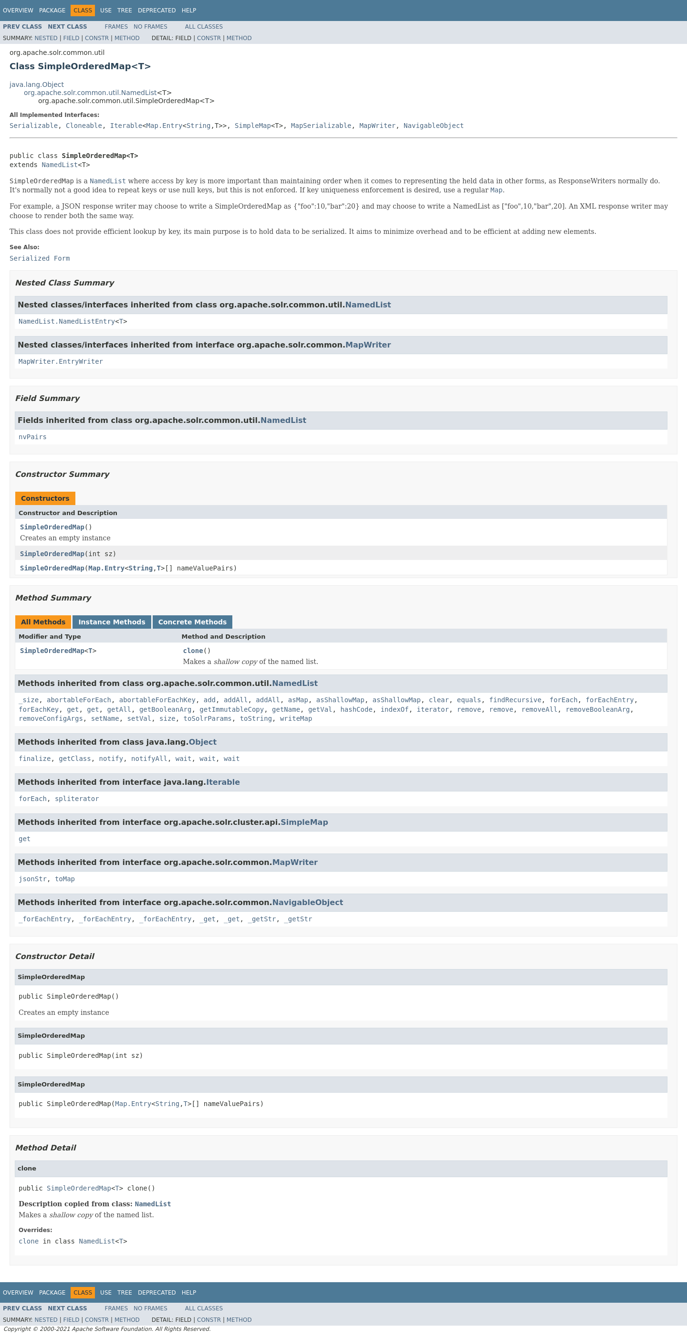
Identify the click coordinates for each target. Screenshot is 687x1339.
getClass (75, 758)
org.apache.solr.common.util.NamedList (90, 92)
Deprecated (157, 10)
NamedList (60, 165)
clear (439, 700)
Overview (18, 10)
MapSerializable (321, 125)
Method (127, 38)
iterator (433, 709)
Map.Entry (164, 125)
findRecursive (515, 700)
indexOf (395, 709)
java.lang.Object (37, 84)
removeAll (539, 709)
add (210, 700)
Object (203, 742)
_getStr (262, 919)
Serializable (34, 125)
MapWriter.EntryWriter (61, 361)
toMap (65, 879)
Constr (97, 38)
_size (29, 700)
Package (52, 10)
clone (193, 650)
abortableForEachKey (157, 700)
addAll (236, 700)
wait (184, 758)
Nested (45, 38)
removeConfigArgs (51, 718)
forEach (564, 700)
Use (106, 10)
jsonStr (33, 879)
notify (111, 758)
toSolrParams (208, 718)
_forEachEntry (45, 919)
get (73, 709)
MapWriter (377, 125)
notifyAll (149, 758)
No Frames (150, 26)
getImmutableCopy (231, 709)
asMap (298, 700)
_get (207, 919)
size (167, 718)
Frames (116, 26)
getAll (119, 709)
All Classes (204, 26)
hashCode (356, 709)
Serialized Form (40, 258)
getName (286, 709)
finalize (35, 758)
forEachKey (39, 709)
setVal (139, 718)
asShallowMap (340, 700)
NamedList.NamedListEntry (67, 321)
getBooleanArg (165, 709)
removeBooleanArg (597, 709)
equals (469, 700)
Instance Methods (111, 622)
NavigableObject (434, 125)
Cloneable (84, 125)
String (199, 125)
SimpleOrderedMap (52, 527)
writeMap (296, 718)
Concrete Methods (192, 622)
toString (256, 718)
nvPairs (33, 437)
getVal (320, 709)
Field (71, 38)
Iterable (126, 125)
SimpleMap (253, 125)
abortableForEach (79, 700)
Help (189, 10)
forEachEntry (610, 700)
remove (469, 709)
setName (105, 718)
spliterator (77, 798)
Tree (124, 10)
